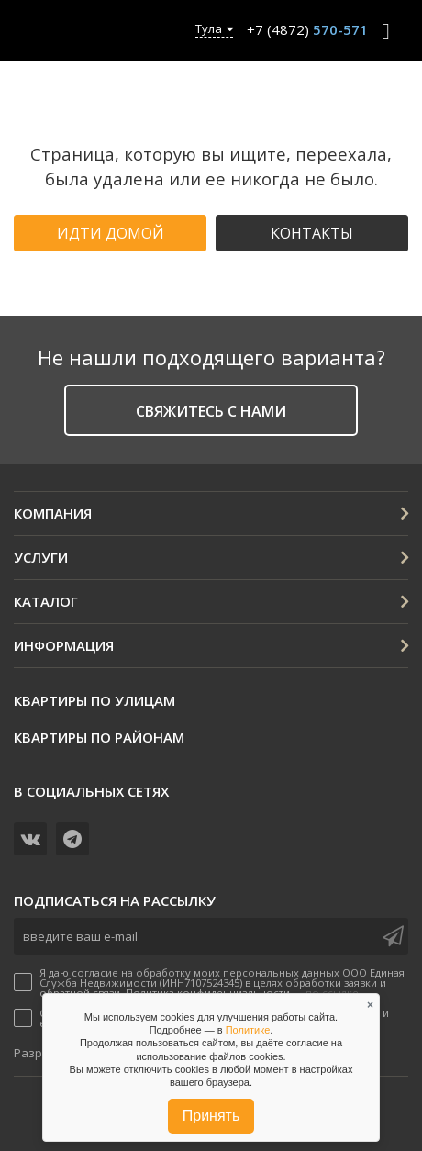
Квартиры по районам (99, 737)
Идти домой (110, 233)
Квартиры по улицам (94, 700)
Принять (211, 1115)
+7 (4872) (307, 29)
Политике (248, 1029)
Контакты (312, 233)
